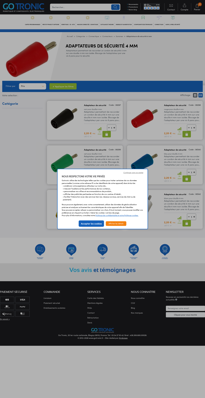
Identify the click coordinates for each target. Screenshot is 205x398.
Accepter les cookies (91, 223)
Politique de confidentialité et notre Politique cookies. (116, 215)
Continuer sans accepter (133, 172)
